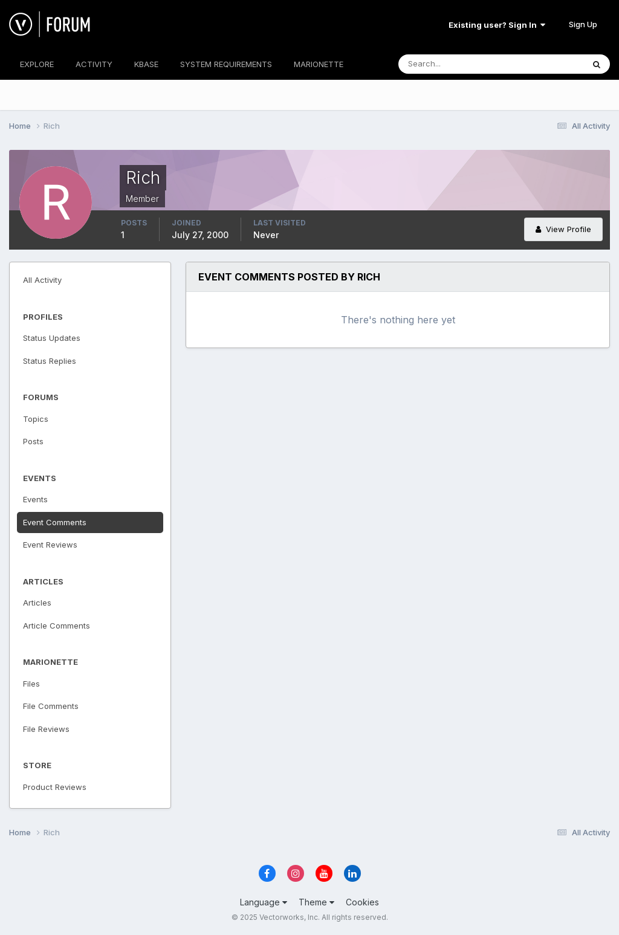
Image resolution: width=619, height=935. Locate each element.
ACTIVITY (94, 64)
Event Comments (54, 522)
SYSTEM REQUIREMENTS (226, 64)
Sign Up (583, 24)
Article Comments (56, 625)
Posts (33, 441)
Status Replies (49, 361)
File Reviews (46, 729)
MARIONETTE (318, 64)
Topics (35, 419)
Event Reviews (50, 544)
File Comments (51, 706)
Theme (316, 902)
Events (35, 499)
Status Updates (51, 338)
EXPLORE (37, 64)
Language (263, 902)
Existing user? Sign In (497, 25)
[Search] (451, 64)
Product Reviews (54, 787)
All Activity (42, 280)
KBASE (146, 64)
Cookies (362, 902)
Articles (37, 602)
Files (31, 683)
